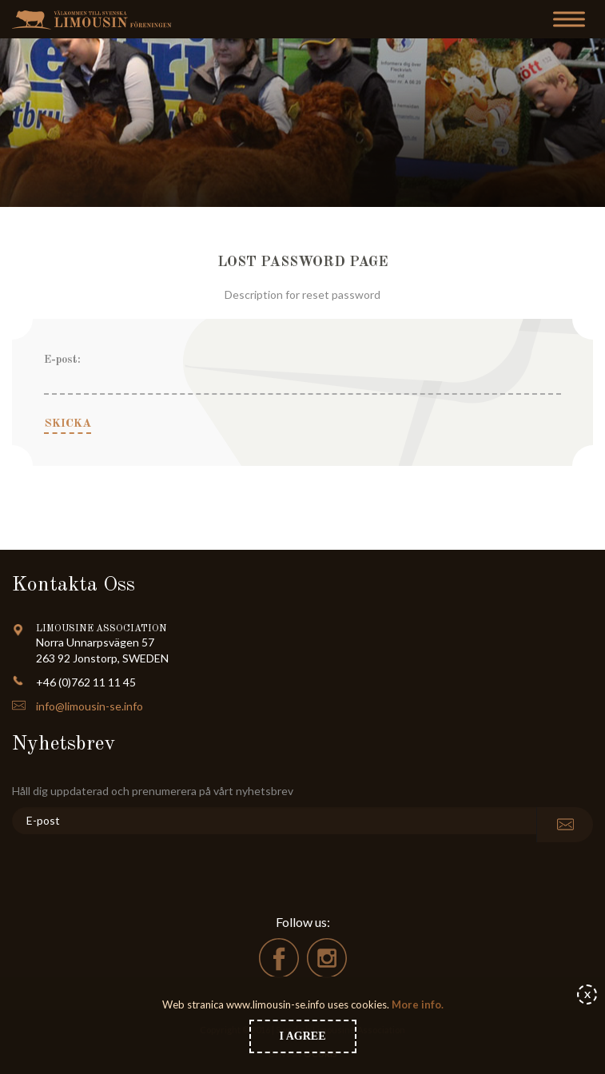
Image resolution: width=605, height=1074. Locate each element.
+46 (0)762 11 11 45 (86, 682)
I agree (303, 1036)
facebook (279, 958)
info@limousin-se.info (89, 706)
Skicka (67, 424)
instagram (327, 958)
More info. (416, 1004)
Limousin (96, 19)
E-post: (62, 359)
